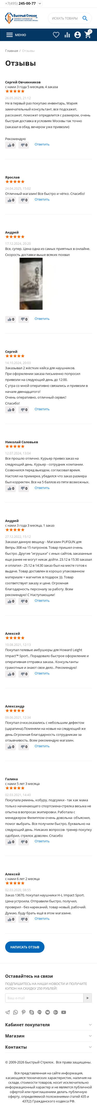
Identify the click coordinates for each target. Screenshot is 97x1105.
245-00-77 (20, 3)
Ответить (42, 144)
